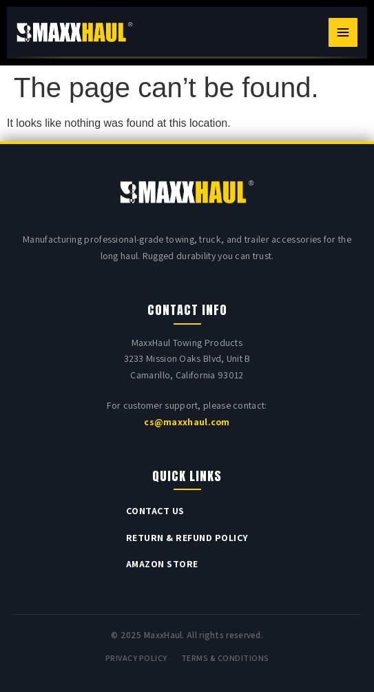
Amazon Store (162, 564)
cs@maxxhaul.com (187, 422)
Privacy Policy (136, 658)
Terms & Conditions (225, 658)
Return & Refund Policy (187, 537)
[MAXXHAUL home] (75, 32)
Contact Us (155, 511)
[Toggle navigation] (343, 32)
